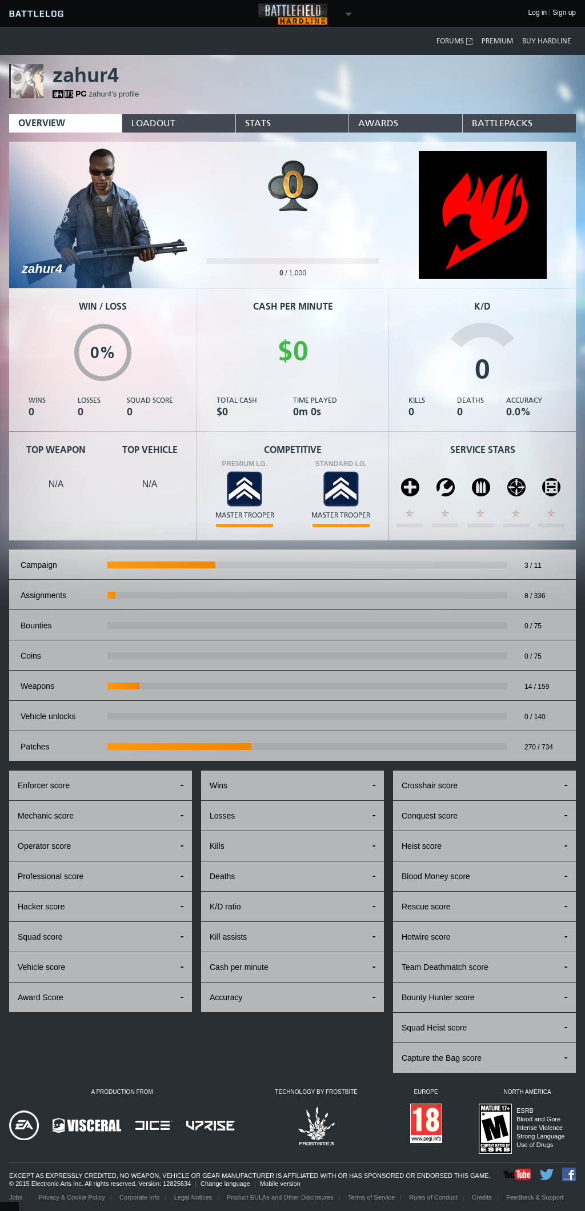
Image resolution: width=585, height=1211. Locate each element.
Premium (497, 41)
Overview (41, 123)
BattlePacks (502, 123)
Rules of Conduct (433, 1197)
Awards (378, 123)
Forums (455, 41)
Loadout (153, 123)
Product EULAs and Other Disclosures (280, 1197)
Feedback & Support (534, 1197)
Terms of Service (371, 1197)
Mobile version (280, 1183)
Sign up (564, 13)
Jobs (16, 1197)
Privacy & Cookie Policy (72, 1197)
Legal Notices (193, 1197)
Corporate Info (139, 1197)
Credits (482, 1197)
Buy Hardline (546, 41)
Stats (258, 123)
